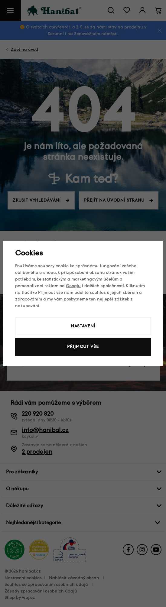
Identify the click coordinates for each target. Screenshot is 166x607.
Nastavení (83, 326)
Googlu (73, 285)
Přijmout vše (83, 346)
